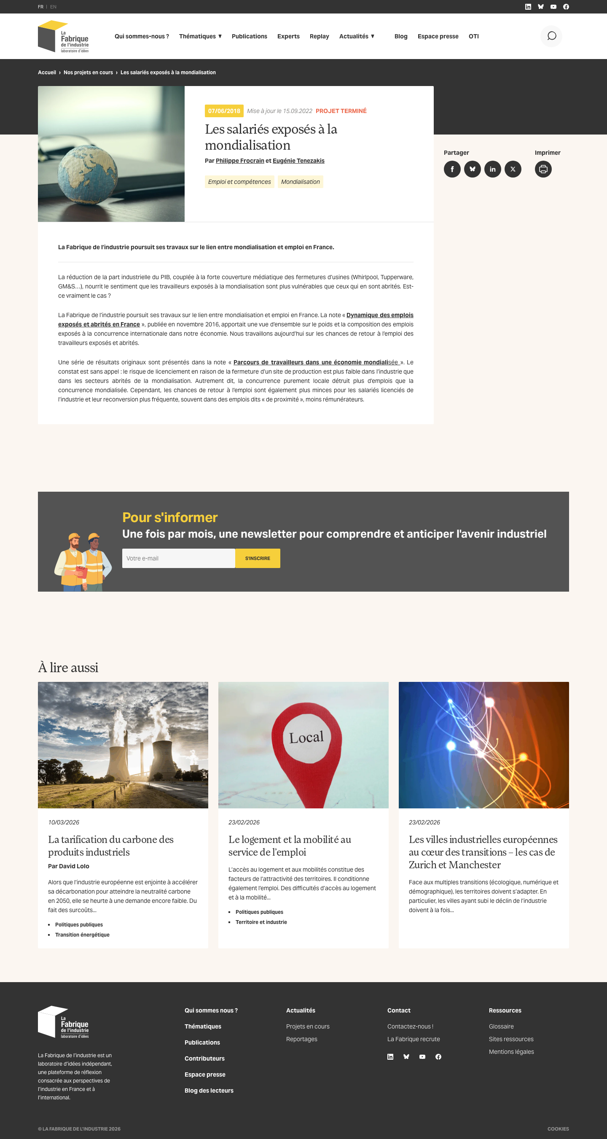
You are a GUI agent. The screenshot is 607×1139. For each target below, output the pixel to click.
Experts (288, 36)
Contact (399, 1010)
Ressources (505, 1010)
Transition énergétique (82, 935)
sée (317, 362)
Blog (401, 36)
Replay (319, 36)
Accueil (47, 72)
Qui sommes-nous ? (142, 36)
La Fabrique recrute (413, 1039)
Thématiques (197, 36)
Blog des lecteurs (209, 1090)
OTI (474, 36)
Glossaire (501, 1026)
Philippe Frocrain (240, 160)
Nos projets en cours (88, 72)
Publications (249, 36)
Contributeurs (205, 1058)
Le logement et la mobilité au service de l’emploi (289, 845)
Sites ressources (511, 1039)
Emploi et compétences (239, 182)
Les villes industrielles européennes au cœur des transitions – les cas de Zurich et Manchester (483, 851)
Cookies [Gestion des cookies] (558, 1129)
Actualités (353, 36)
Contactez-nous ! (410, 1026)
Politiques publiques (79, 924)
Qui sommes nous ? (211, 1010)
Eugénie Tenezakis (299, 160)
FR (40, 7)
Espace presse (438, 36)
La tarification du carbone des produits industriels (111, 845)
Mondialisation (300, 182)
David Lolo (74, 866)
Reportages (301, 1039)
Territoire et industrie (261, 922)
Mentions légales (511, 1052)
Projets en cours (308, 1026)
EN (53, 7)
